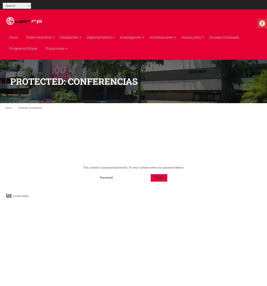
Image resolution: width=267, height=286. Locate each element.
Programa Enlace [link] (23, 48)
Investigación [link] (130, 37)
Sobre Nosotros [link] (38, 37)
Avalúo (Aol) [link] (191, 37)
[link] (262, 23)
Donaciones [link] (55, 48)
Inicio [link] (13, 37)
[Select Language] (17, 6)
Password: (125, 177)
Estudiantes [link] (69, 37)
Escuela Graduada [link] (224, 37)
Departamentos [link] (99, 37)
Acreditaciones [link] (161, 37)
